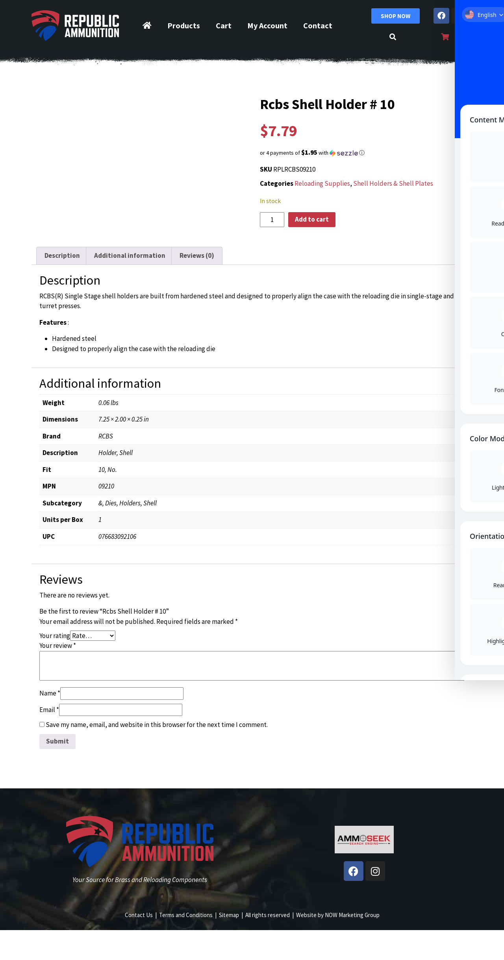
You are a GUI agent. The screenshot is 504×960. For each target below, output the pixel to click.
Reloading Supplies (322, 183)
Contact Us (139, 945)
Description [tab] (62, 285)
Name (49, 723)
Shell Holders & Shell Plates (393, 183)
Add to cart (312, 219)
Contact (317, 25)
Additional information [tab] (129, 285)
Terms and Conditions (186, 945)
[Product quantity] (272, 219)
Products (183, 25)
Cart (224, 25)
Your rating (54, 665)
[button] (364, 153)
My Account (267, 25)
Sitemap (229, 945)
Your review (57, 675)
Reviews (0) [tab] (197, 285)
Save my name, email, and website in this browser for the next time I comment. (157, 754)
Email (49, 739)
